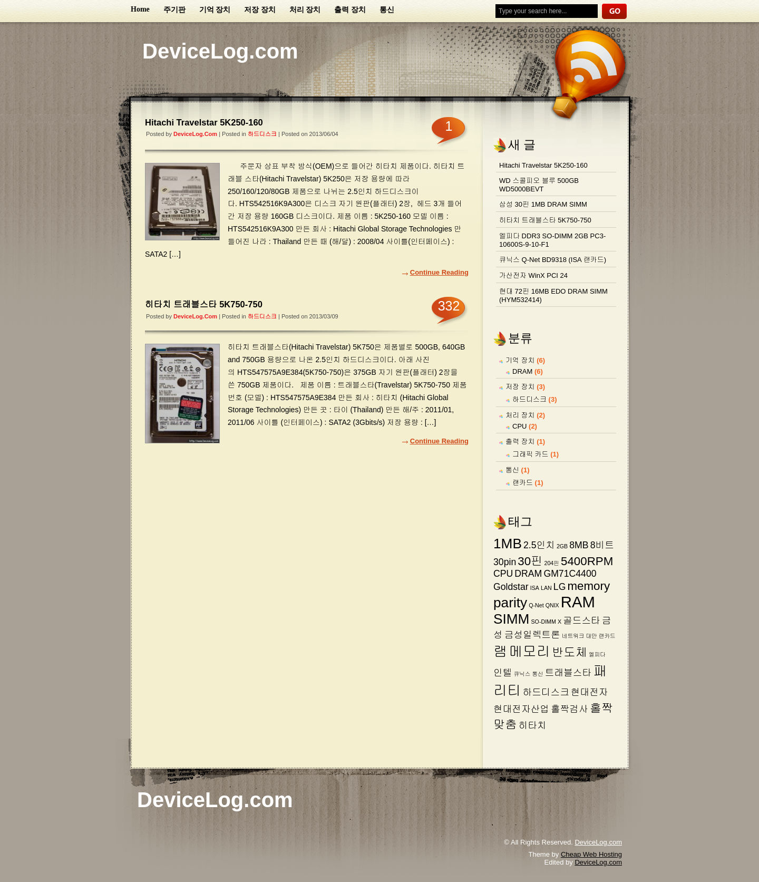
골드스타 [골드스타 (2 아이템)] (581, 620)
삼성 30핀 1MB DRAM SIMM (543, 204)
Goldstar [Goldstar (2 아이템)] (511, 586)
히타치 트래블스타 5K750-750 (203, 304)
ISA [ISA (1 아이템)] (534, 588)
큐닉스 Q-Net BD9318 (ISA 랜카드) (552, 260)
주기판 (174, 10)
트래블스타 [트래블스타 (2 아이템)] (568, 672)
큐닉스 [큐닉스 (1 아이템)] (521, 674)
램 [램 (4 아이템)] (500, 652)
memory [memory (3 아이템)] (588, 586)
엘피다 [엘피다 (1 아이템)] (597, 654)
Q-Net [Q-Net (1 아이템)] (536, 605)
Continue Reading (439, 272)
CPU (519, 426)
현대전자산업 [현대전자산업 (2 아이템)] (521, 709)
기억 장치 (215, 10)
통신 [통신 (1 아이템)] (537, 674)
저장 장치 (260, 10)
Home (140, 9)
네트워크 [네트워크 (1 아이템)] (573, 636)
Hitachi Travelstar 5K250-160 (204, 122)
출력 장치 (350, 10)
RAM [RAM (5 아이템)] (578, 601)
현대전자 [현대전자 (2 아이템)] (589, 692)
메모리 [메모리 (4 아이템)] (529, 652)
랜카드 (522, 483)
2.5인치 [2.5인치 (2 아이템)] (539, 545)
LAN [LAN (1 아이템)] (546, 588)
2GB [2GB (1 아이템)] (562, 546)
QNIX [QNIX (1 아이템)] (552, 605)
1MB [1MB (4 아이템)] (507, 543)
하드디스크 (262, 134)
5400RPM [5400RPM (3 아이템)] (587, 561)
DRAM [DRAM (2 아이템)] (528, 573)
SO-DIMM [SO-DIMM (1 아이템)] (543, 621)
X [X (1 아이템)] (559, 621)
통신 (387, 10)
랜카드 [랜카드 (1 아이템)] (607, 636)
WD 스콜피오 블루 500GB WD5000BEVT (539, 185)
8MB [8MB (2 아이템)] (578, 545)
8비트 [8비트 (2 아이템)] (602, 545)
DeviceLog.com (220, 51)
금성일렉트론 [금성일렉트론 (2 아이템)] (532, 634)
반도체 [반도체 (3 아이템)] (569, 652)
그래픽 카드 (530, 454)
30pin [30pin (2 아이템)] (504, 562)
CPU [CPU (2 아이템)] (503, 573)
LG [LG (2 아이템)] (559, 586)
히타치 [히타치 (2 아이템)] (533, 725)
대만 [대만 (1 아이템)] (591, 636)
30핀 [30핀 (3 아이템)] (530, 561)
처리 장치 (305, 10)
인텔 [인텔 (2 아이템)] (502, 672)
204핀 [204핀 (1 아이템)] (551, 563)
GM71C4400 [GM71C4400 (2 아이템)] (569, 573)
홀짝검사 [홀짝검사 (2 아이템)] (569, 709)
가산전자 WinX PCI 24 (533, 275)
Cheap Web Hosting (591, 854)
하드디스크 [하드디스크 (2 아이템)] (546, 692)
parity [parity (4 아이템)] (510, 602)
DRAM (522, 371)
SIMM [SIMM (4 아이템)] (511, 619)
